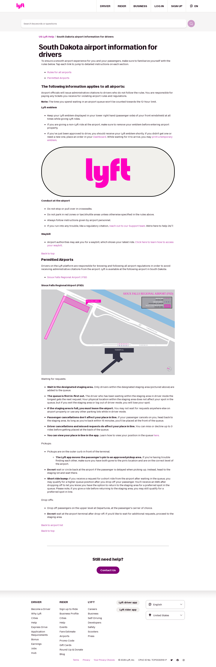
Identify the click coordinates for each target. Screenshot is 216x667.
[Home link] (20, 6)
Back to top (48, 253)
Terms (76, 659)
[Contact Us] (108, 570)
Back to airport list (52, 525)
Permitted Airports (58, 78)
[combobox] (194, 6)
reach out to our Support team (127, 226)
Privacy (86, 659)
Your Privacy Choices (104, 659)
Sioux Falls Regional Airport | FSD (67, 277)
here (156, 435)
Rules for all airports (59, 72)
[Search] (191, 23)
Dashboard (99, 137)
